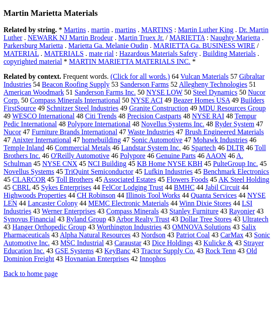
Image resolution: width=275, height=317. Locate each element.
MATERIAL (21, 53)
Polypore (133, 155)
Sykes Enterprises (66, 187)
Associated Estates (129, 179)
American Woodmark (34, 92)
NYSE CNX (59, 163)
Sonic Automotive (157, 140)
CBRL (21, 187)
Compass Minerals (132, 211)
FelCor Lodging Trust (132, 187)
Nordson (153, 235)
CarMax (231, 235)
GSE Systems (74, 250)
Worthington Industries (129, 227)
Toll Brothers (74, 179)
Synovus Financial (30, 219)
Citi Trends (101, 116)
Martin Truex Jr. (141, 37)
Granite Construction (158, 108)
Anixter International (41, 140)
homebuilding (101, 140)
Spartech (203, 147)
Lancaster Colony (52, 203)
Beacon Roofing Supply (76, 84)
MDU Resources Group (232, 108)
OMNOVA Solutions (201, 227)
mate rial (101, 53)
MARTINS (156, 29)
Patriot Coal (193, 235)
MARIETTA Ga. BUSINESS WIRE (204, 45)
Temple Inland (24, 147)
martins (125, 29)
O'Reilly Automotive (80, 155)
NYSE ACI (146, 100)
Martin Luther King (205, 29)
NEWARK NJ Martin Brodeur (70, 37)
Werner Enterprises (69, 211)
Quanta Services (213, 195)
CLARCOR (29, 179)
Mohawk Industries (220, 140)
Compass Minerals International (75, 100)
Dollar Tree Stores (205, 219)
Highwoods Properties (35, 195)
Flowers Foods (188, 179)
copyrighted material (33, 61)
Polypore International (99, 124)
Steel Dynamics (215, 92)
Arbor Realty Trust (142, 219)
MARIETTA (187, 37)
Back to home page (31, 273)
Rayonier (242, 211)
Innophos (152, 258)
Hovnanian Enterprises (97, 258)
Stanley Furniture (194, 211)
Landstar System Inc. (151, 147)
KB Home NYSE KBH (169, 163)
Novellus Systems (29, 171)
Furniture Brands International (74, 132)
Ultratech (255, 219)
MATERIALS (64, 53)
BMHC (184, 187)
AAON (216, 155)
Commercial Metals (83, 147)
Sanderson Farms (144, 84)
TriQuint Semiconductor (99, 171)
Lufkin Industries (168, 171)
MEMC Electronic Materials (128, 203)
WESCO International (43, 116)
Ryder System (234, 124)
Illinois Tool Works (153, 195)
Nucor (12, 132)
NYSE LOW (165, 92)
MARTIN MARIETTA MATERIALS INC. (130, 61)
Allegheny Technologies (213, 84)
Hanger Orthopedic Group (49, 227)
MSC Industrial (82, 243)
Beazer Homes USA (201, 100)
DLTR (235, 147)
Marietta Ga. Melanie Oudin (108, 45)
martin (100, 29)
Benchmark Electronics (236, 171)
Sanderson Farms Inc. (105, 92)
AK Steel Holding (243, 179)
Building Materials (229, 53)
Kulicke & (218, 243)
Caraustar (127, 243)
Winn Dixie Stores (205, 203)
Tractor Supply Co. (168, 250)
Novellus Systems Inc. (173, 124)
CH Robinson (96, 195)
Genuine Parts (175, 155)
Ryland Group (86, 219)
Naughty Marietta (235, 37)
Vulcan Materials (204, 76)
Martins (75, 29)
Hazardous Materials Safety (158, 53)
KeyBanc (117, 250)
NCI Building (107, 163)
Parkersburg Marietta (33, 45)
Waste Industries (151, 132)
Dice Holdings (172, 243)
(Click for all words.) (140, 76)
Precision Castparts (154, 116)
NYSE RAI (208, 116)
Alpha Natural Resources (95, 235)
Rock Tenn (220, 250)
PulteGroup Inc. (235, 163)
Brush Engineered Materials (224, 132)
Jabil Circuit (222, 187)
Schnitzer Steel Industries (83, 108)
